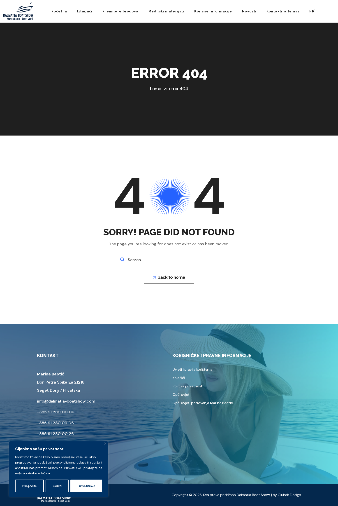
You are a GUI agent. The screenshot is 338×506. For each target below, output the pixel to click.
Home (155, 88)
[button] (169, 277)
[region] (58, 469)
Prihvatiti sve (86, 486)
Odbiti (57, 486)
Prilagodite (29, 486)
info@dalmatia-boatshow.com (66, 401)
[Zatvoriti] (105, 444)
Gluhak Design (289, 494)
